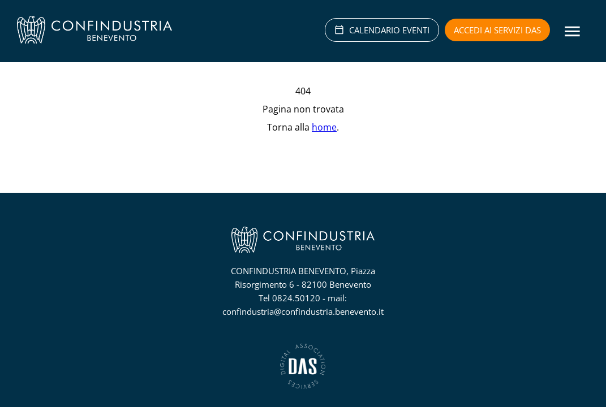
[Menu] (572, 31)
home (324, 127)
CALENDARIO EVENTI (381, 30)
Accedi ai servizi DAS (497, 30)
